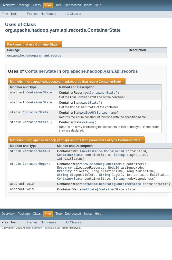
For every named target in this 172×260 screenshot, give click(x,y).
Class (37, 5)
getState (91, 103)
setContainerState (98, 189)
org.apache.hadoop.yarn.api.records (34, 55)
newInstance (92, 153)
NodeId (113, 171)
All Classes (73, 14)
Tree (58, 5)
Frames (32, 14)
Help (98, 5)
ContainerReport (36, 167)
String (102, 114)
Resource (64, 171)
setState (89, 194)
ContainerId (114, 153)
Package (24, 5)
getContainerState (100, 93)
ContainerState (46, 44)
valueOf (88, 114)
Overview (8, 5)
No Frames (48, 14)
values (87, 124)
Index (88, 5)
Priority (64, 175)
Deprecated (73, 5)
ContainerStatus (36, 153)
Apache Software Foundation (39, 233)
